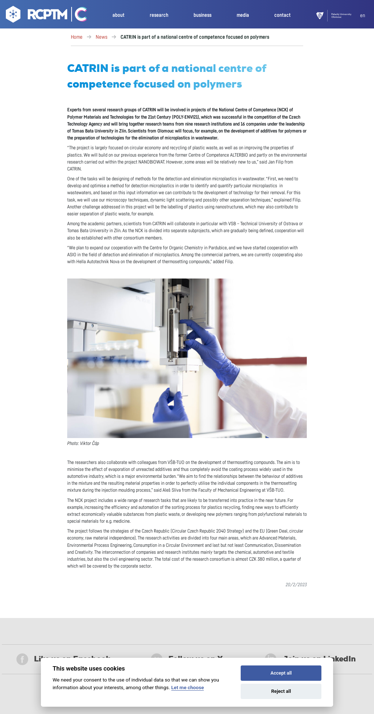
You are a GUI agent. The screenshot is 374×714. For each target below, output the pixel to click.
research (159, 15)
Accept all (280, 673)
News (101, 37)
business (202, 15)
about (118, 15)
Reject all (281, 691)
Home (77, 37)
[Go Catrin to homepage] (77, 16)
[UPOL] (338, 16)
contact (282, 15)
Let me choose (187, 687)
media (243, 15)
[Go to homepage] (35, 16)
